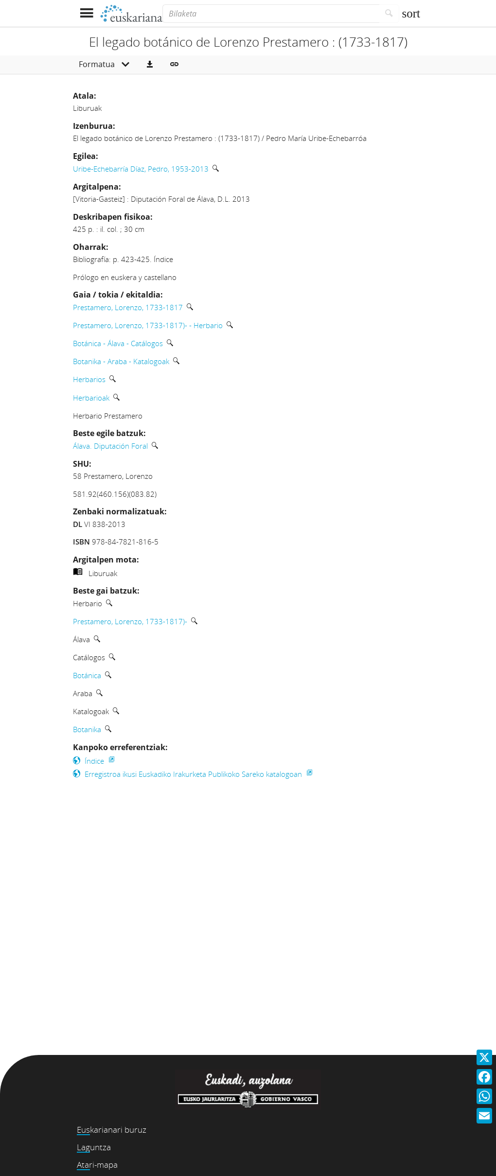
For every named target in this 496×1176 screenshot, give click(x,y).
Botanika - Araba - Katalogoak (121, 361)
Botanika (87, 729)
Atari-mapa (97, 1164)
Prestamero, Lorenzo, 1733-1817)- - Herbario (148, 325)
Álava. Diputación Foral (110, 446)
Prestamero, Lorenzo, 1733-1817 (128, 307)
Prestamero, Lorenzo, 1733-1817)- (130, 621)
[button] (149, 64)
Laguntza (94, 1147)
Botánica (87, 675)
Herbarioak (91, 398)
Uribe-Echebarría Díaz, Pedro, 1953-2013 (141, 169)
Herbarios (89, 379)
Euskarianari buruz (111, 1129)
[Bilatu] (389, 13)
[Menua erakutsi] (86, 13)
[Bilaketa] (270, 13)
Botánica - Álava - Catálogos (118, 343)
